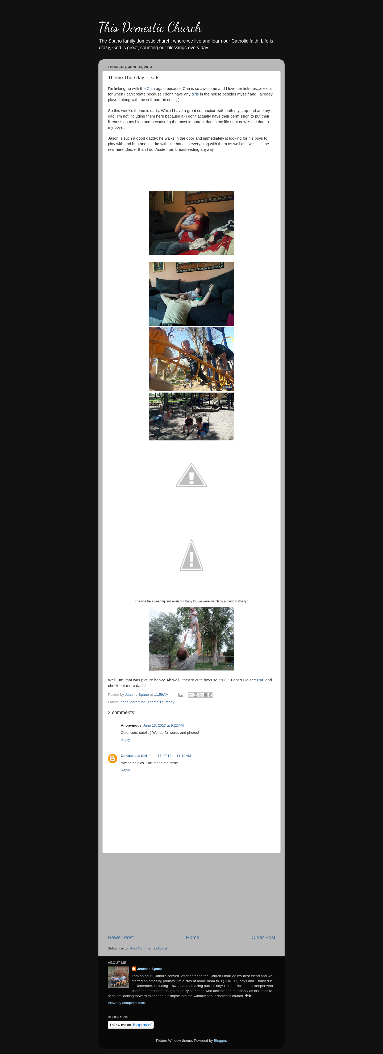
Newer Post (121, 937)
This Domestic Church (150, 27)
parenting (137, 702)
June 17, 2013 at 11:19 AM (170, 756)
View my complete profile (128, 1003)
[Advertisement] (191, 893)
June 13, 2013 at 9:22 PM (163, 725)
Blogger (220, 1041)
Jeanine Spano (149, 969)
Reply (125, 740)
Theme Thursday (160, 702)
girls (195, 94)
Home (192, 937)
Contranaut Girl (134, 756)
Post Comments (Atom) (148, 948)
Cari (260, 680)
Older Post (263, 937)
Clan (151, 88)
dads (124, 702)
